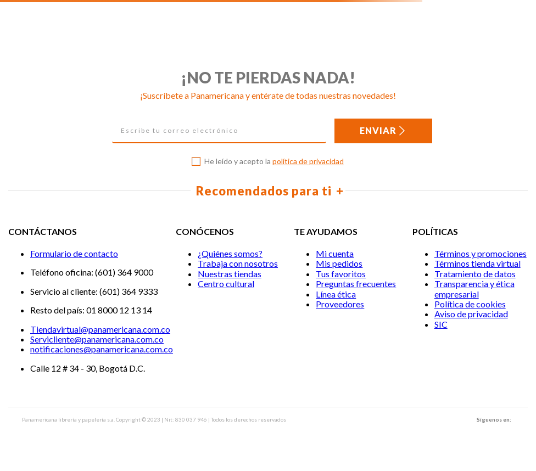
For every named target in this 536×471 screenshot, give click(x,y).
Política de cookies (470, 304)
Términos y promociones (480, 253)
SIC (441, 324)
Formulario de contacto (74, 253)
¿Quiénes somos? (230, 253)
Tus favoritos (341, 273)
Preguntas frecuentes (356, 283)
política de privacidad (308, 161)
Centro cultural (226, 283)
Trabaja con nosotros (238, 263)
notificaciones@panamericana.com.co (101, 349)
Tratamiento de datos (475, 273)
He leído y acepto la (274, 161)
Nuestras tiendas (229, 273)
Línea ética (336, 294)
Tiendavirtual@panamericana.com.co (100, 329)
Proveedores (340, 304)
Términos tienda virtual (477, 263)
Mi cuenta (335, 253)
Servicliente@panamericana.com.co (97, 339)
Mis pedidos (339, 263)
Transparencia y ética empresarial (474, 288)
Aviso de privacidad (471, 314)
